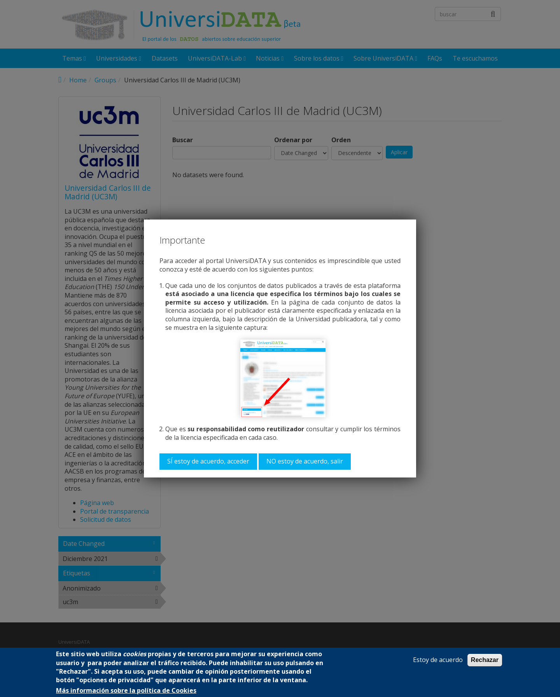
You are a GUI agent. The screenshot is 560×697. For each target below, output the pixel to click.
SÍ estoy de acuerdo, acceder (208, 461)
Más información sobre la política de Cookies (126, 691)
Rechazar (485, 660)
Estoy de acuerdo (438, 660)
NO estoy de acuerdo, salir (304, 461)
